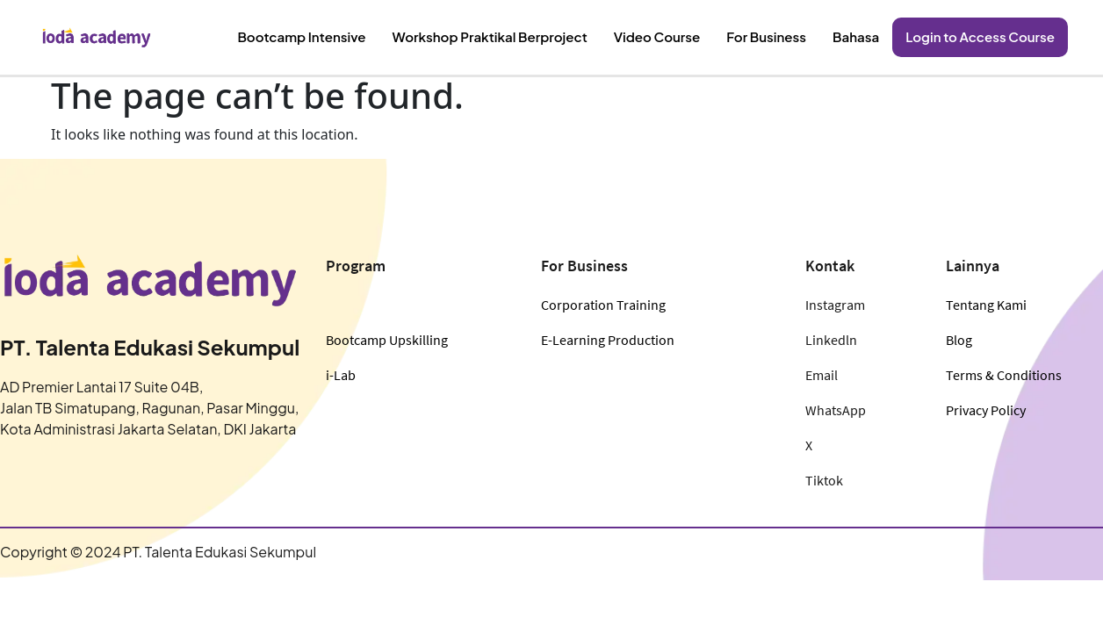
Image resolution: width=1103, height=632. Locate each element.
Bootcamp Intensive (346, 37)
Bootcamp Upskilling (387, 339)
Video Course (679, 37)
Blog (959, 339)
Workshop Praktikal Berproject (522, 37)
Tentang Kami (986, 304)
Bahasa (868, 37)
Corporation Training (603, 304)
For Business (783, 37)
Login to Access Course (985, 37)
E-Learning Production (607, 339)
